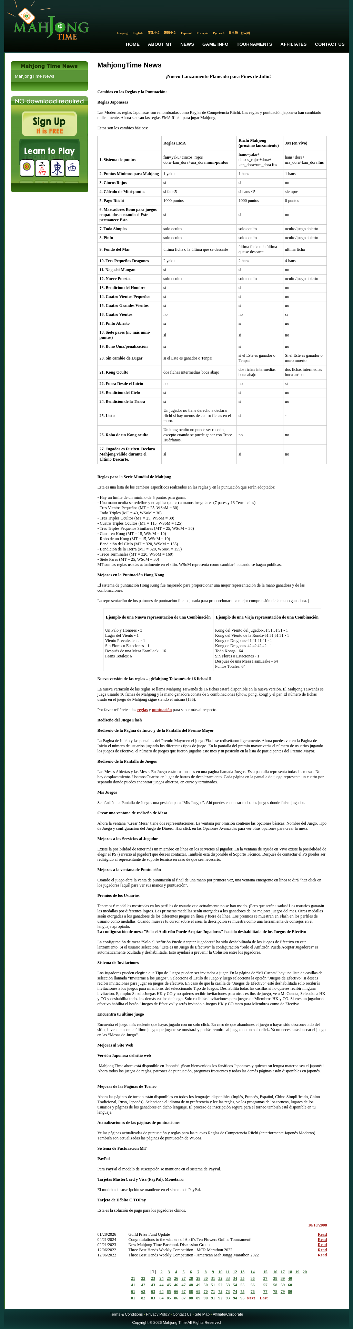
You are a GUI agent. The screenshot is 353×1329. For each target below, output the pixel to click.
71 (213, 1291)
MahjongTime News (34, 76)
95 (242, 1298)
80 (290, 1291)
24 (161, 1278)
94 (235, 1298)
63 (153, 1291)
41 (133, 1285)
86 (176, 1298)
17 (283, 1271)
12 (235, 1271)
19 (297, 1271)
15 (265, 1271)
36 (253, 1278)
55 (242, 1285)
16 (275, 1271)
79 (283, 1291)
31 (213, 1278)
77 (265, 1291)
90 (205, 1298)
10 (220, 1271)
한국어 (245, 33)
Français (203, 33)
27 (183, 1278)
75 (242, 1291)
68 (191, 1291)
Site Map (202, 1314)
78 (275, 1291)
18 (290, 1271)
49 (198, 1285)
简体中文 (154, 32)
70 (205, 1291)
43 (153, 1285)
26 (176, 1278)
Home (133, 44)
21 (133, 1278)
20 (305, 1271)
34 (235, 1278)
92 (220, 1298)
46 (176, 1285)
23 (153, 1278)
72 (220, 1291)
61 (133, 1291)
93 (228, 1298)
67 (183, 1291)
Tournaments (254, 44)
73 (228, 1291)
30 (205, 1278)
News (187, 44)
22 (143, 1278)
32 (220, 1278)
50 (205, 1285)
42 (143, 1285)
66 (176, 1291)
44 (161, 1285)
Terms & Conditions (126, 1314)
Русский (218, 33)
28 (191, 1278)
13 (242, 1271)
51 (213, 1285)
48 (191, 1285)
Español (186, 33)
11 (228, 1271)
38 (275, 1278)
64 (161, 1291)
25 (169, 1278)
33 (228, 1278)
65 (169, 1291)
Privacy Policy (157, 1314)
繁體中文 (170, 32)
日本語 (233, 32)
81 (133, 1298)
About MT (160, 44)
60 (290, 1285)
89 (198, 1298)
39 (283, 1278)
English (138, 33)
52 (220, 1285)
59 (283, 1285)
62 (143, 1291)
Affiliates (294, 44)
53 (228, 1285)
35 (242, 1278)
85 (169, 1298)
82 (143, 1298)
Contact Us (330, 44)
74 (235, 1291)
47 (183, 1285)
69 (198, 1291)
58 (275, 1285)
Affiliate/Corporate (228, 1314)
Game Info (215, 44)
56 (253, 1285)
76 (253, 1291)
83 (153, 1298)
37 (265, 1278)
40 (290, 1278)
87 (183, 1298)
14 (253, 1271)
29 (198, 1278)
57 (265, 1285)
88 (191, 1298)
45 (169, 1285)
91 (213, 1298)
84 (161, 1298)
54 (235, 1285)
